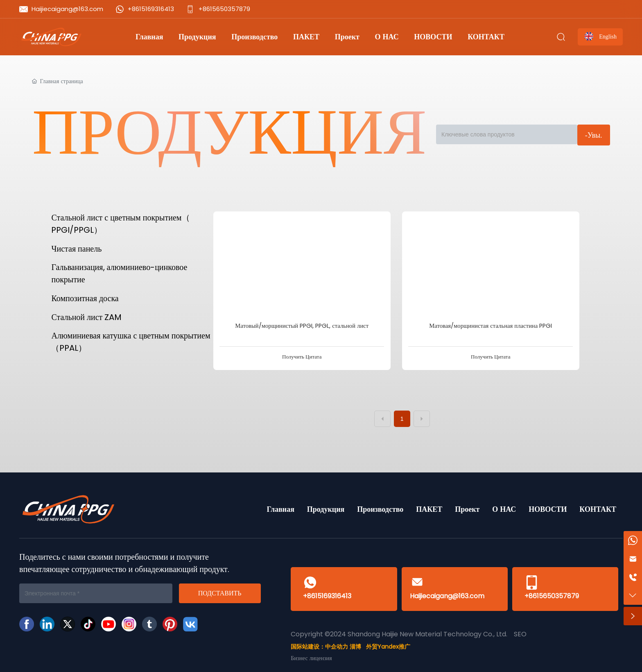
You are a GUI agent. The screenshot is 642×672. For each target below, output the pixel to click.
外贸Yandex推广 (388, 646)
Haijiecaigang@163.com (67, 9)
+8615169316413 (151, 9)
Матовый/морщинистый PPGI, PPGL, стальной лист (301, 326)
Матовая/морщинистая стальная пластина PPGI (490, 326)
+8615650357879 (224, 9)
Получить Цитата (301, 357)
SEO (520, 634)
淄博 (355, 646)
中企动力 (336, 646)
